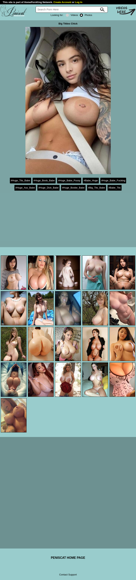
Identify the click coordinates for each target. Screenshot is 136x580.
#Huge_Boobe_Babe (73, 187)
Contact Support (68, 574)
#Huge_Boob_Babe (44, 180)
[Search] (72, 9)
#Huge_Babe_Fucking (113, 180)
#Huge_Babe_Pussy (69, 180)
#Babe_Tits (114, 187)
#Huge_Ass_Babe (25, 187)
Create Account (62, 2)
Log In (78, 2)
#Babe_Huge (91, 180)
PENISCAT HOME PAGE (68, 557)
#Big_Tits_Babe (96, 187)
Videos (72, 15)
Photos (86, 15)
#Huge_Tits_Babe (20, 180)
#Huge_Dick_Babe (48, 187)
